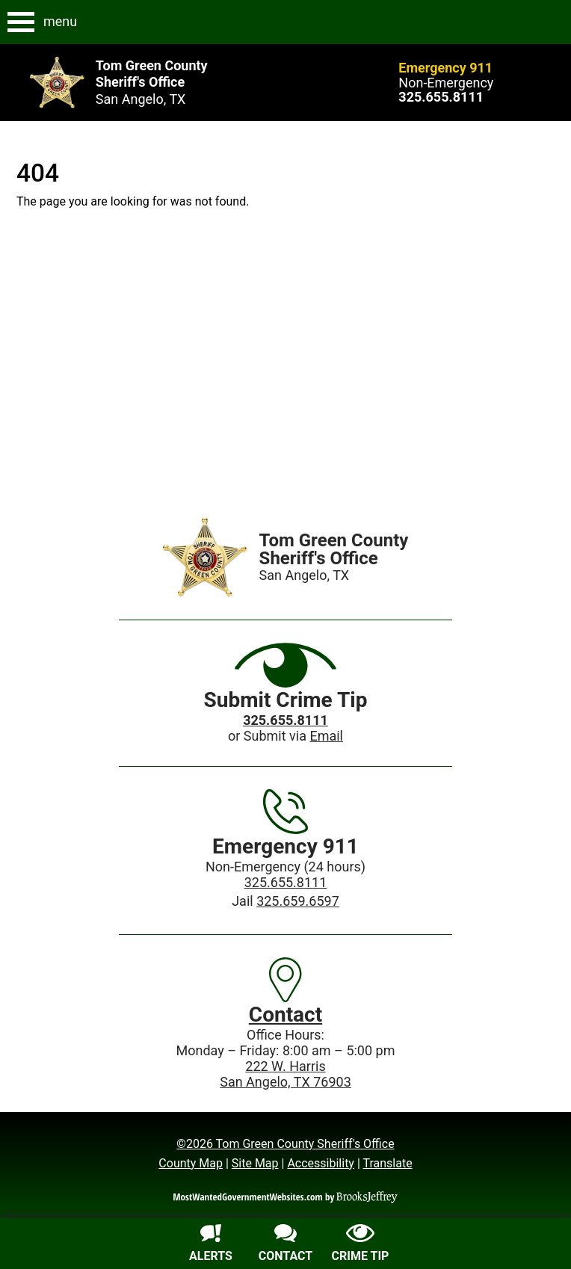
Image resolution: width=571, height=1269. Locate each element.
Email (326, 736)
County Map (190, 1163)
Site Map (255, 1163)
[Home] (205, 557)
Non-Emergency (445, 82)
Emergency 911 (445, 67)
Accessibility (320, 1163)
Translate (387, 1163)
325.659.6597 (297, 901)
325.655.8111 (285, 882)
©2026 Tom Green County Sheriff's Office (285, 1144)
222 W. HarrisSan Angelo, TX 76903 (285, 1074)
